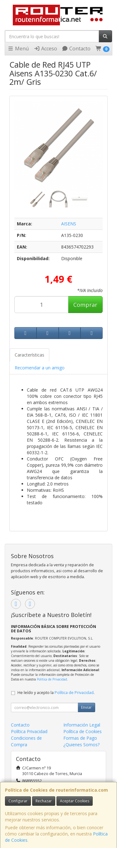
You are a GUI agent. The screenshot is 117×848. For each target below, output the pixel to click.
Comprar (85, 304)
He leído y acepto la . (56, 692)
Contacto (76, 48)
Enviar (86, 707)
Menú (18, 48)
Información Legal (81, 725)
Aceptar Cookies (74, 801)
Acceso (45, 48)
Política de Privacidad (52, 679)
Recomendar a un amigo (40, 368)
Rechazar (44, 801)
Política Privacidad (29, 731)
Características (29, 355)
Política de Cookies (82, 731)
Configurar (17, 801)
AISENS (68, 224)
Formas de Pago (80, 738)
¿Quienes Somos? (81, 745)
